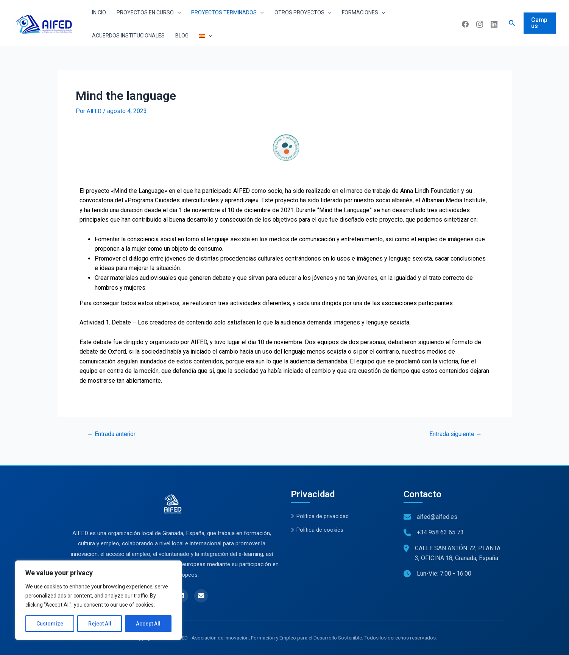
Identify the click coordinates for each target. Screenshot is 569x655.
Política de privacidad (322, 514)
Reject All (99, 624)
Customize (49, 624)
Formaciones (363, 12)
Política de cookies (319, 529)
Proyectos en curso (149, 12)
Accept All (148, 624)
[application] (177, 12)
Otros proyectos (302, 12)
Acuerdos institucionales (128, 36)
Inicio (99, 12)
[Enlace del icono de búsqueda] (512, 23)
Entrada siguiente (452, 434)
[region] (98, 600)
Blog (182, 36)
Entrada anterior (115, 434)
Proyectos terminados (227, 12)
